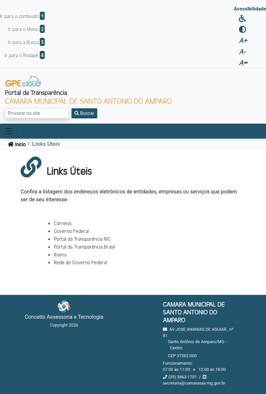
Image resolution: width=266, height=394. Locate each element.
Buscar (84, 113)
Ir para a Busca (26, 42)
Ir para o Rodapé (25, 55)
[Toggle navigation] (9, 131)
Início (16, 144)
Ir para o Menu (26, 29)
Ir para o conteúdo (22, 16)
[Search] (37, 113)
